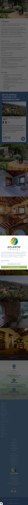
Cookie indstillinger (5, 260)
